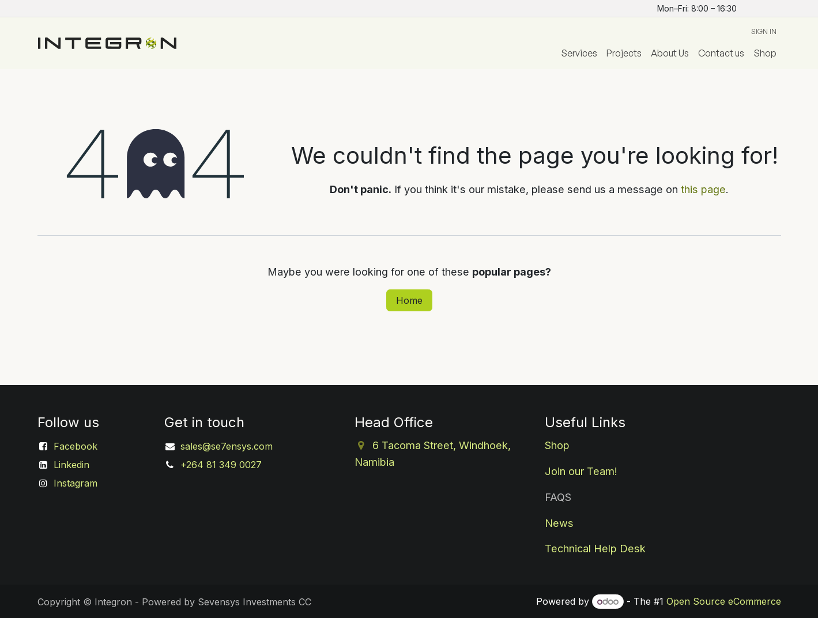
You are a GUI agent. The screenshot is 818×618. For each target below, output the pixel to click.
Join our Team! (581, 471)
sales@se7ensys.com (226, 446)
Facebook (75, 446)
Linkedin (71, 464)
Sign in (763, 31)
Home (409, 300)
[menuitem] (579, 53)
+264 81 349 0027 (221, 464)
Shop (557, 445)
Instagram (75, 483)
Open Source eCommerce (723, 601)
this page (703, 189)
